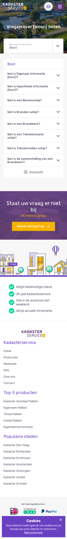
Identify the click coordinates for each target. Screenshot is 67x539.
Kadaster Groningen (17, 470)
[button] (60, 6)
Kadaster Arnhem (15, 483)
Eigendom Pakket (15, 407)
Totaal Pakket (13, 414)
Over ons (9, 376)
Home (7, 351)
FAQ (6, 370)
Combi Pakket (13, 420)
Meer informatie (33, 532)
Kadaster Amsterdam (18, 464)
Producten (11, 357)
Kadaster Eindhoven (17, 458)
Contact (9, 383)
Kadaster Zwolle (14, 477)
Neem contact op (33, 226)
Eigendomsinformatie (18, 427)
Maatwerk (10, 364)
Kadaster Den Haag (16, 445)
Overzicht (33, 172)
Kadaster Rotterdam (17, 451)
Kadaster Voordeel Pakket (21, 401)
